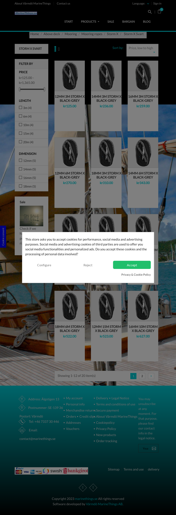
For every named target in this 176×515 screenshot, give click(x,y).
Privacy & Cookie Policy (136, 274)
